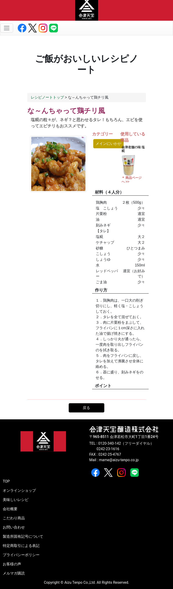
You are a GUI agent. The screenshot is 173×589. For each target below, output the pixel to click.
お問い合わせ (14, 527)
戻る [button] (86, 408)
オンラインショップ (19, 490)
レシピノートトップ (47, 97)
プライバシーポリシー (21, 555)
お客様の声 (12, 564)
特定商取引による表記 (21, 545)
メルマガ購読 (14, 573)
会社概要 (10, 509)
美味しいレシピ (15, 500)
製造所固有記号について (23, 536)
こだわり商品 (14, 518)
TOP (6, 481)
